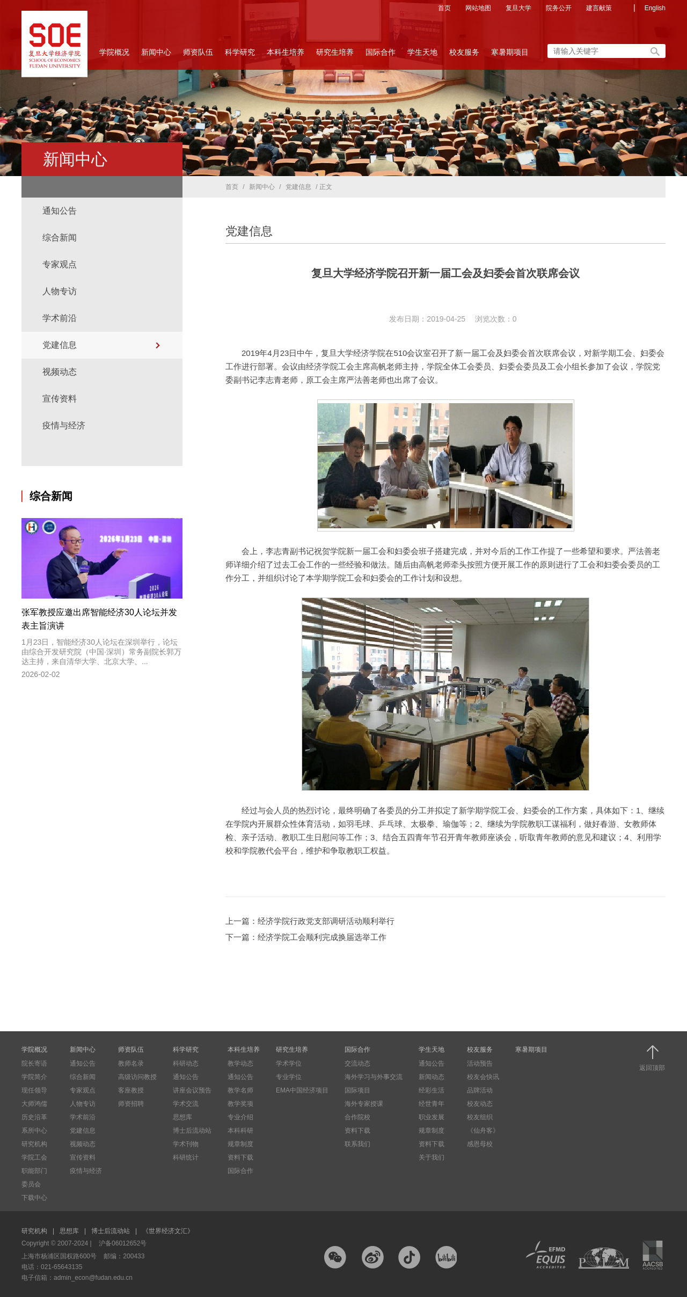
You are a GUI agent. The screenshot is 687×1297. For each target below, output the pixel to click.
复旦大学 (518, 8)
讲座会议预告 (192, 1090)
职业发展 (431, 1117)
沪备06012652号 (123, 1243)
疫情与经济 (63, 425)
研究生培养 (335, 55)
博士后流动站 (192, 1130)
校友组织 (480, 1117)
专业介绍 (240, 1117)
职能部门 (34, 1171)
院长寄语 (34, 1063)
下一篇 (305, 937)
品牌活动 (480, 1090)
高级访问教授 (137, 1077)
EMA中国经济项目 (302, 1090)
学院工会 (34, 1157)
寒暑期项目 (510, 52)
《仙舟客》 (483, 1130)
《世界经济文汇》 (168, 1231)
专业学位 (289, 1077)
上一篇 (309, 921)
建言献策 (599, 8)
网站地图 (478, 8)
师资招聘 (131, 1103)
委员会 (31, 1184)
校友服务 (464, 55)
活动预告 (480, 1063)
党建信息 (59, 344)
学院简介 (34, 1077)
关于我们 (431, 1157)
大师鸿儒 (34, 1103)
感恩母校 (480, 1144)
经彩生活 (431, 1090)
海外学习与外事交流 (374, 1077)
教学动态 (240, 1063)
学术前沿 (59, 318)
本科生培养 (285, 55)
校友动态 (480, 1103)
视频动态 (59, 371)
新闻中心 (156, 55)
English (655, 8)
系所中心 (34, 1130)
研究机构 (34, 1144)
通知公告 (59, 210)
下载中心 (34, 1197)
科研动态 (186, 1063)
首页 (444, 8)
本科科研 (240, 1130)
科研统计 (186, 1157)
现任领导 (34, 1090)
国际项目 (357, 1090)
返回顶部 (652, 1058)
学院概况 (114, 55)
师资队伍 (198, 55)
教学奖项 (240, 1103)
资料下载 (240, 1157)
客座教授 (131, 1090)
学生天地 (422, 55)
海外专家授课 (364, 1103)
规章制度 (240, 1144)
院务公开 (559, 8)
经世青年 (431, 1103)
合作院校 (357, 1117)
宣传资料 (59, 398)
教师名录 (131, 1063)
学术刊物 (186, 1144)
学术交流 (186, 1103)
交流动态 (357, 1063)
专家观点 (59, 264)
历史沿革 (34, 1117)
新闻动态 (431, 1077)
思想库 (182, 1117)
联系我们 (357, 1144)
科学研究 (240, 55)
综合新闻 (59, 237)
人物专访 (59, 291)
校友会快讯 (483, 1077)
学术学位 (289, 1063)
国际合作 (381, 55)
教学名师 (240, 1090)
